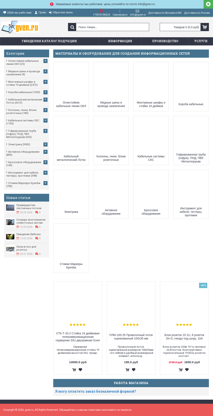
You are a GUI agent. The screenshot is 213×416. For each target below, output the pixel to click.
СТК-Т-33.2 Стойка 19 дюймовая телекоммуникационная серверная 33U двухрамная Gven (78, 337)
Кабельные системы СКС (151, 158)
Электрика (71, 211)
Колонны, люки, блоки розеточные (111, 158)
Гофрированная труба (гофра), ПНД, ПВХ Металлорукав (191, 158)
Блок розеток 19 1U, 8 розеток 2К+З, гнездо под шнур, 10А (184, 336)
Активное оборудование (111, 212)
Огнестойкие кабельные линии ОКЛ (71, 104)
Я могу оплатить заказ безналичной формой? (95, 391)
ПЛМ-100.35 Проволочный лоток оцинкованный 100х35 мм (131, 336)
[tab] (131, 391)
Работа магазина (131, 383)
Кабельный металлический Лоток (71, 158)
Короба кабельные (191, 104)
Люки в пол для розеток (26, 248)
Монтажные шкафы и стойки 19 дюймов (151, 104)
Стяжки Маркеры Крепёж (71, 265)
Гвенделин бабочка (28, 234)
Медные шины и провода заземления (111, 104)
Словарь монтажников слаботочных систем (30, 221)
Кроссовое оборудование (151, 212)
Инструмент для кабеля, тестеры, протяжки (191, 212)
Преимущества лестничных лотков (28, 207)
